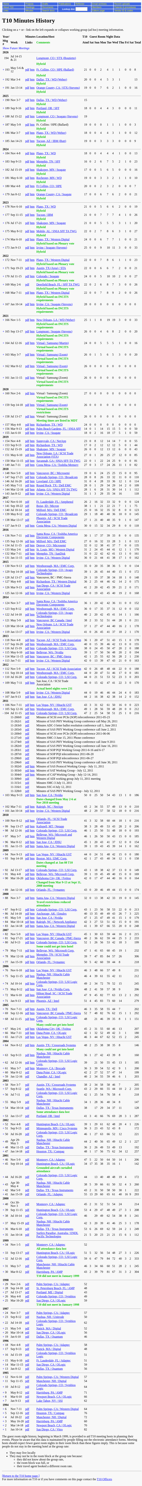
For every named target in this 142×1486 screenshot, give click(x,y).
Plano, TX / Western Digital (53, 239)
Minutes (29, 10)
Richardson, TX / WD (49, 424)
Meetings (30, 7)
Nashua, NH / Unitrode (50, 1316)
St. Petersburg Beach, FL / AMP (55, 1288)
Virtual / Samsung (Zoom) (52, 354)
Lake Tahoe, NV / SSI (49, 1400)
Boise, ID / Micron (47, 505)
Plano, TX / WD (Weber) (51, 132)
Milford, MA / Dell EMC (51, 510)
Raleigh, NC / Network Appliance (56, 921)
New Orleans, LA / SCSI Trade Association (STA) (54, 455)
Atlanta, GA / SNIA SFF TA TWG (56, 489)
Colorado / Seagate (47, 276)
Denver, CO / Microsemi (51, 545)
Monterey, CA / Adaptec (50, 1159)
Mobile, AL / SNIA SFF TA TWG (56, 231)
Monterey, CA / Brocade (50, 1068)
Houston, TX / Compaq (50, 1151)
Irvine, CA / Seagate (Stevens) (54, 304)
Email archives (99, 4)
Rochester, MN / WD (49, 177)
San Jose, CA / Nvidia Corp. (53, 989)
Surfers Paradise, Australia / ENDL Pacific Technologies (57, 1234)
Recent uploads (122, 4)
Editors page (98, 10)
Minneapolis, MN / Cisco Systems (56, 1128)
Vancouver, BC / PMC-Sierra (53, 656)
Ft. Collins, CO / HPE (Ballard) (55, 69)
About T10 (8, 7)
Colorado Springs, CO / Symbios (56, 1296)
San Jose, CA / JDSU (49, 696)
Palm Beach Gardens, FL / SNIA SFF (58, 428)
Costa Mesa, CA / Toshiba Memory (57, 464)
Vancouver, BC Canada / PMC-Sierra (58, 938)
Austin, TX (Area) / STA (51, 268)
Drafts (45, 4)
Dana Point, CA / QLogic (51, 1032)
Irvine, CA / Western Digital (53, 493)
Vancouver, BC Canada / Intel (54, 620)
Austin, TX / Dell (46, 1009)
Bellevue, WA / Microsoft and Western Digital (54, 836)
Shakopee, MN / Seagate (51, 169)
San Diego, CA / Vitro (49, 1429)
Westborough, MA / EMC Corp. (55, 565)
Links (5, 10)
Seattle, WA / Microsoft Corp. (54, 1088)
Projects (29, 4)
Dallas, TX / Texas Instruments (54, 1107)
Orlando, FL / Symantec (50, 889)
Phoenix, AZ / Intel (47, 1000)
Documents (47, 7)
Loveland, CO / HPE (48, 481)
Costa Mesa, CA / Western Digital (56, 525)
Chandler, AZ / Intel (48, 1076)
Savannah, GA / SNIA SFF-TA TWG (58, 460)
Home (6, 4)
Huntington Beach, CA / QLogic (55, 1124)
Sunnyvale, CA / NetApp (51, 441)
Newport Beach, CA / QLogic (54, 1396)
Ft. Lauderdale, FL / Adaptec (53, 1360)
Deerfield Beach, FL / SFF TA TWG (58, 284)
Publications (65, 4)
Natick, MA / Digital (48, 1328)
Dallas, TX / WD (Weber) (51, 79)
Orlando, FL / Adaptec (49, 1194)
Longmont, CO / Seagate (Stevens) (57, 116)
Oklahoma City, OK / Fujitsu (53, 878)
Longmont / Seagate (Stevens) (54, 331)
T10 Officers (104, 1479)
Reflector (79, 4)
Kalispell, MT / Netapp (50, 826)
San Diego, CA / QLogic (51, 1300)
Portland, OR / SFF (47, 108)
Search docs (48, 10)
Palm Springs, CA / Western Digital (57, 1376)
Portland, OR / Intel (48, 1116)
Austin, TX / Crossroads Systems (56, 1045)
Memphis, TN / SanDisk (50, 553)
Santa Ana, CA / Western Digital (55, 846)
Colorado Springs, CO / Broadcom (57, 477)
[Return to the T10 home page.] (20, 1475)
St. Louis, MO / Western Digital (55, 549)
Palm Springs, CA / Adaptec (53, 1284)
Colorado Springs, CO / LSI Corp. (56, 648)
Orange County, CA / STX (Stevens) (58, 87)
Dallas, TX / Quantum (49, 1336)
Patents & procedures (125, 7)
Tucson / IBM (44, 214)
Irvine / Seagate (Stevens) (51, 247)
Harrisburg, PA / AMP (49, 1271)
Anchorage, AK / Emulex (51, 913)
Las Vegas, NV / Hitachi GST (54, 704)
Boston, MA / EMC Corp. (51, 858)
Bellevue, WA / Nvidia (49, 652)
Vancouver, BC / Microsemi (53, 473)
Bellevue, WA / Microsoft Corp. (55, 874)
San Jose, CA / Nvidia (49, 795)
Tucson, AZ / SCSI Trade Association (58, 640)
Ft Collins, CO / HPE (49, 186)
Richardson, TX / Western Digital (56, 581)
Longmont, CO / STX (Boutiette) (56, 58)
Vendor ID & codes (123, 10)
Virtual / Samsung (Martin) (52, 343)
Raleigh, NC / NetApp (49, 806)
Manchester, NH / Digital (51, 1381)
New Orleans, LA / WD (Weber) (55, 319)
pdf (27, 69)
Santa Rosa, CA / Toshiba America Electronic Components (57, 535)
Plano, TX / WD (46, 153)
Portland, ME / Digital (49, 1292)
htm (32, 69)
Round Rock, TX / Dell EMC (53, 485)
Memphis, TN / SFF (48, 161)
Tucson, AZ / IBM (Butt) (51, 141)
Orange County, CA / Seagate (54, 194)
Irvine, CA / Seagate (48, 432)
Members (96, 7)
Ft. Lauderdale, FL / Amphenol (54, 501)
